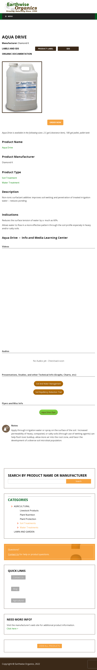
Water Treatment (10, 182)
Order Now (55, 122)
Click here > (12, 628)
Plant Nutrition (27, 514)
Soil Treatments (28, 523)
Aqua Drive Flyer (48, 412)
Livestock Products (29, 510)
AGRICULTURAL (22, 506)
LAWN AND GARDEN (24, 531)
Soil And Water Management (48, 383)
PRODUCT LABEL (45, 48)
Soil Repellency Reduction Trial (49, 392)
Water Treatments (29, 527)
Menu (9, 16)
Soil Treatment (9, 177)
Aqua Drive (7, 147)
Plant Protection (28, 519)
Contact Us (13, 554)
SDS (68, 48)
